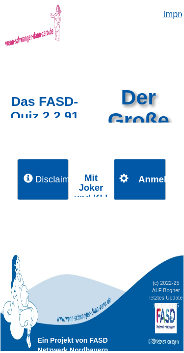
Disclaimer (46, 179)
